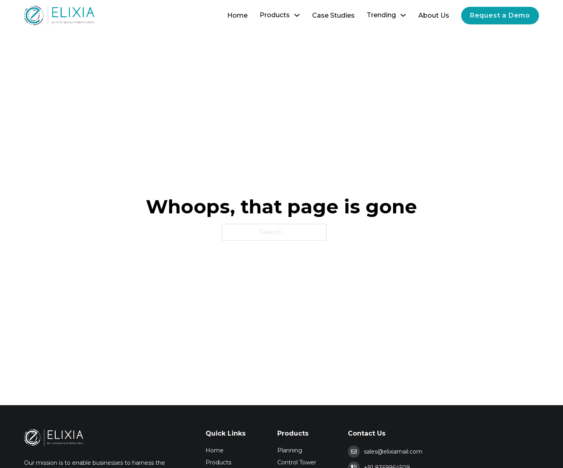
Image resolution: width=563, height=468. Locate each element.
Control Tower (296, 462)
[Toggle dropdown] (297, 15)
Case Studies (333, 15)
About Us (433, 15)
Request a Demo (500, 15)
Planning (289, 450)
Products (275, 15)
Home (237, 15)
